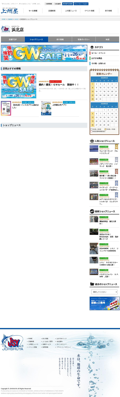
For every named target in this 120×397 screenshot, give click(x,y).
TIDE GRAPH (59, 391)
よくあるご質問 (47, 341)
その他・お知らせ (98, 63)
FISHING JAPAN (32, 391)
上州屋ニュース (33, 344)
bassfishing (19, 393)
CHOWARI (22, 391)
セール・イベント (98, 53)
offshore (35, 393)
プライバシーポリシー (64, 347)
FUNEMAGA (49, 391)
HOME (30, 338)
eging (9, 393)
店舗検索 (31, 341)
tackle (43, 393)
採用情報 (45, 347)
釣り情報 (45, 338)
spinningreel (52, 393)
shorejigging (27, 393)
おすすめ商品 (96, 58)
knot (39, 393)
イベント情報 (32, 347)
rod (47, 393)
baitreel (59, 393)
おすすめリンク (62, 338)
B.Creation (13, 391)
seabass (4, 393)
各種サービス (47, 344)
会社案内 (59, 341)
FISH (41, 391)
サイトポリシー (62, 344)
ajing (12, 393)
